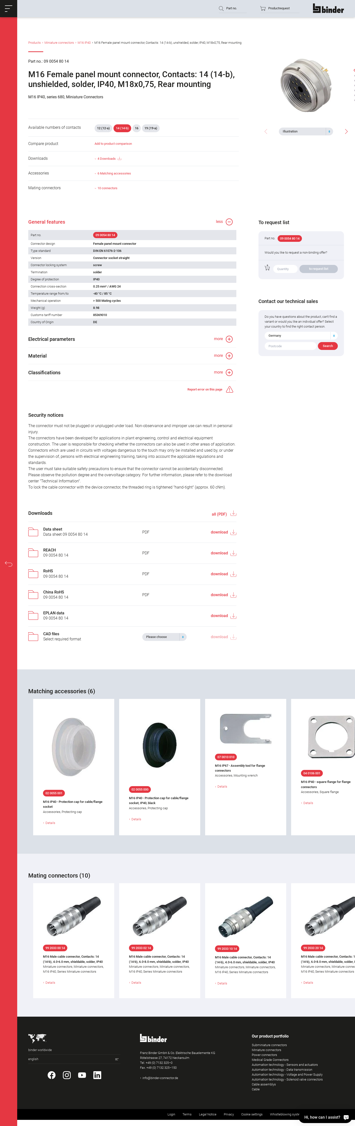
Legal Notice (207, 1114)
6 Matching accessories (114, 173)
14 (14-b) (122, 128)
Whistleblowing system (286, 1114)
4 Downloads (109, 158)
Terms (187, 1114)
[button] (8, 8)
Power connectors (264, 1055)
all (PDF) (220, 514)
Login (171, 1114)
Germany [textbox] (275, 335)
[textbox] (304, 131)
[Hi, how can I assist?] (345, 1117)
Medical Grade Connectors (270, 1060)
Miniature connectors (59, 42)
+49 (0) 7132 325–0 (159, 1063)
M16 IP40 (84, 42)
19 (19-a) (150, 128)
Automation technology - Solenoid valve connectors (287, 1079)
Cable (256, 1089)
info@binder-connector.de (160, 1078)
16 (136, 128)
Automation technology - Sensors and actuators (285, 1065)
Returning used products (327, 1114)
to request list (318, 269)
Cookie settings (252, 1114)
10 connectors (107, 188)
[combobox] (306, 131)
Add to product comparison (113, 143)
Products (34, 42)
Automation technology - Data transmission (282, 1069)
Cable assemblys (264, 1084)
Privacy (229, 1114)
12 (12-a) (103, 128)
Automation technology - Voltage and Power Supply (287, 1074)
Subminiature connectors (269, 1045)
